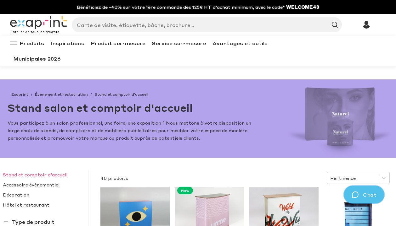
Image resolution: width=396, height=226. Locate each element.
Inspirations (67, 43)
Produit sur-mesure (118, 43)
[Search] (204, 24)
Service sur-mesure (179, 43)
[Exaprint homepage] (38, 23)
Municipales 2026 (37, 58)
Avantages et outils (240, 43)
